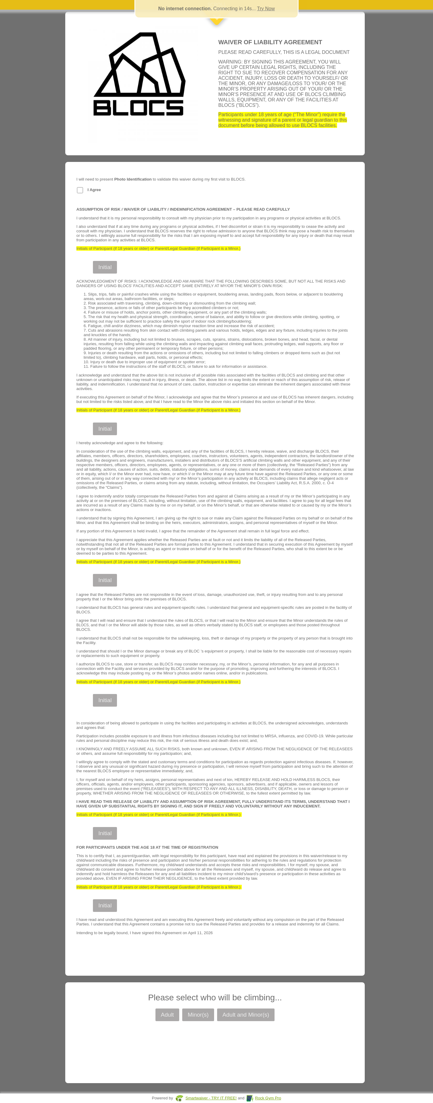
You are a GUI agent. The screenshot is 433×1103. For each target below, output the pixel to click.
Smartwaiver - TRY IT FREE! (211, 1098)
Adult (167, 1015)
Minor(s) (198, 1015)
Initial (105, 267)
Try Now (266, 8)
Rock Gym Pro (268, 1098)
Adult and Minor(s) (246, 1015)
